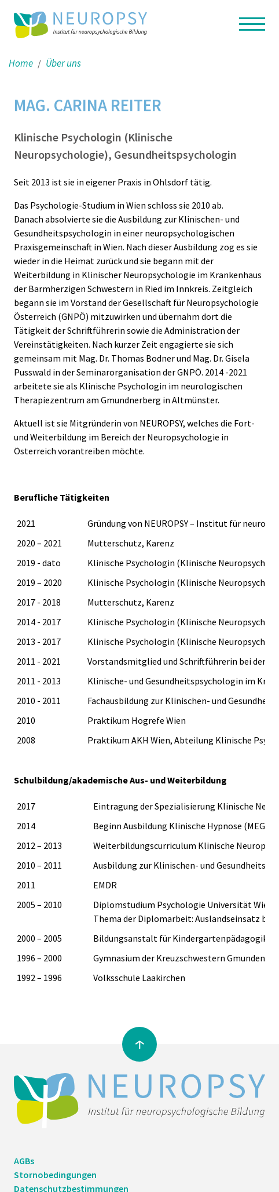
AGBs (24, 1161)
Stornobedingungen (55, 1174)
